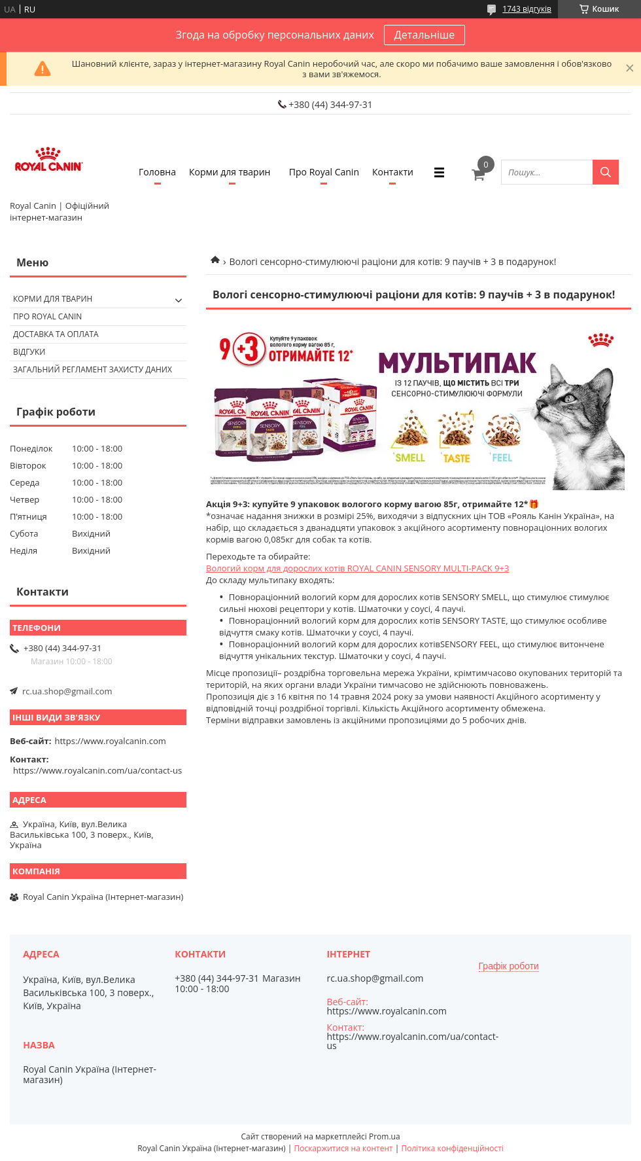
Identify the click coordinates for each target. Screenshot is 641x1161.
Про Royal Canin (324, 172)
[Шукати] (606, 172)
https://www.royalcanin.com (110, 741)
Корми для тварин (230, 172)
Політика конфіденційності (452, 1148)
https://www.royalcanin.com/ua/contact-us (97, 770)
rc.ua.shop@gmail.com (67, 691)
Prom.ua (384, 1136)
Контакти (392, 172)
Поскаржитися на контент (343, 1148)
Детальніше (424, 34)
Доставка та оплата (56, 334)
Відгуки (29, 351)
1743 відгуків (526, 8)
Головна (157, 172)
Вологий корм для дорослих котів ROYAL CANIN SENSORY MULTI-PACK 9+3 (357, 568)
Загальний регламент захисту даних (92, 369)
